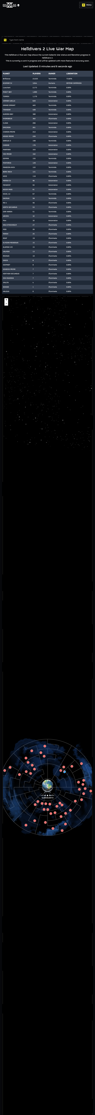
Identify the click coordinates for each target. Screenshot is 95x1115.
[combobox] (50, 40)
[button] (47, 786)
